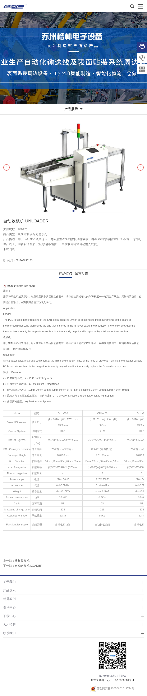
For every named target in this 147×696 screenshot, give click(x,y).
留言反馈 (81, 273)
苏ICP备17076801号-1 (120, 680)
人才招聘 (9, 624)
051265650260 (24, 260)
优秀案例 (9, 599)
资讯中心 (9, 607)
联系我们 (9, 633)
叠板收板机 (22, 560)
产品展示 (9, 590)
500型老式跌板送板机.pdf (21, 285)
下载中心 (9, 616)
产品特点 (65, 273)
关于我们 (9, 582)
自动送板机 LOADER (28, 565)
